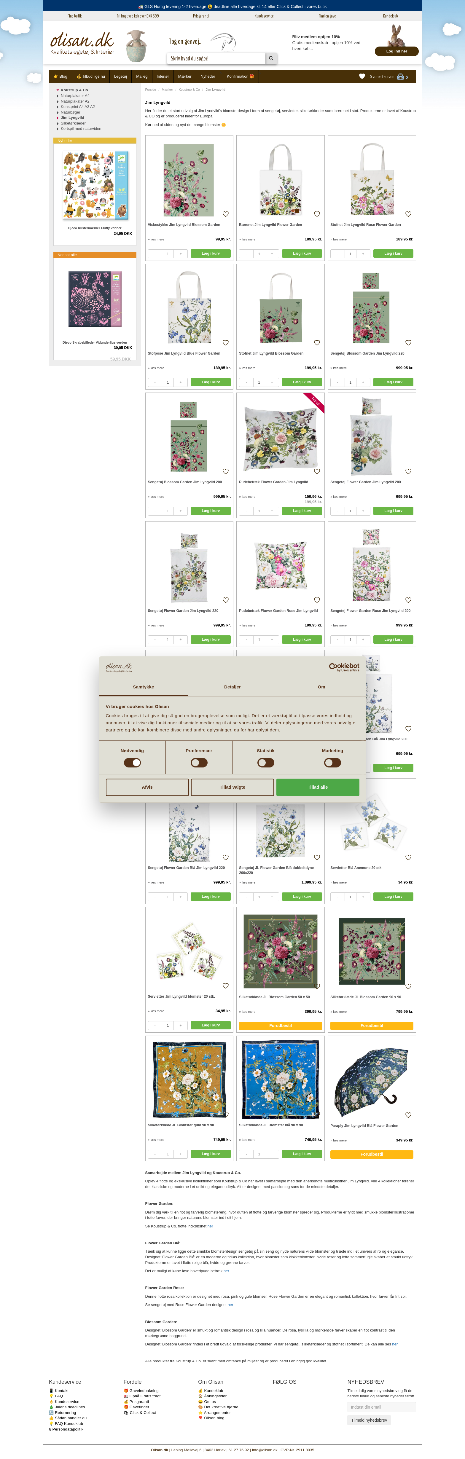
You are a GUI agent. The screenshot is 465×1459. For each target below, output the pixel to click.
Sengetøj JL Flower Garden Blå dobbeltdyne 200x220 (276, 870)
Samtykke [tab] (143, 687)
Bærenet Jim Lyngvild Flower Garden (270, 225)
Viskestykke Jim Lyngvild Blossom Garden (184, 225)
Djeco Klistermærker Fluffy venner (95, 228)
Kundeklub (390, 16)
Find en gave (327, 16)
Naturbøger (70, 112)
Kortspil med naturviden (81, 128)
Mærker (185, 76)
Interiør (163, 76)
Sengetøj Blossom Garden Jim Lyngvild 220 (367, 353)
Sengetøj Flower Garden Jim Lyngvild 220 (183, 611)
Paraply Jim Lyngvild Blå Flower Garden (364, 1126)
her (210, 1226)
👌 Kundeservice (64, 1401)
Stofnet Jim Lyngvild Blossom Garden (271, 353)
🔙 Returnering (62, 1412)
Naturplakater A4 (75, 95)
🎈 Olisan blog (211, 1418)
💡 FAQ (56, 1396)
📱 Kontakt (59, 1390)
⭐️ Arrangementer (214, 1412)
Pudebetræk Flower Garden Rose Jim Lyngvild (278, 611)
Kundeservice (264, 16)
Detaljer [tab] (232, 687)
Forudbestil (280, 1025)
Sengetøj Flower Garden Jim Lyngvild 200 (365, 482)
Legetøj (120, 76)
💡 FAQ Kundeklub (66, 1423)
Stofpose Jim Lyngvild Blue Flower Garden (184, 353)
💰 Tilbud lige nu (91, 76)
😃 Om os (207, 1401)
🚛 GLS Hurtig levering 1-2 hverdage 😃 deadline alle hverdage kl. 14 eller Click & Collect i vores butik (232, 6)
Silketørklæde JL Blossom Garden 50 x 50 (274, 997)
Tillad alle (318, 787)
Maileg (141, 76)
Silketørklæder (73, 123)
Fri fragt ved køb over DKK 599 (138, 16)
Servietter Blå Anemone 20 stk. (356, 868)
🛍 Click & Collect (140, 1412)
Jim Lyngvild (72, 117)
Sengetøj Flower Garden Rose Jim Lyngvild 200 (370, 611)
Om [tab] (321, 687)
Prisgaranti (201, 16)
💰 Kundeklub (210, 1390)
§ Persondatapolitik (66, 1429)
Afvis (147, 787)
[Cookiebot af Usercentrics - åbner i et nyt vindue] (333, 667)
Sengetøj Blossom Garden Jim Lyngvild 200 (185, 482)
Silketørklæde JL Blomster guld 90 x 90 (181, 1125)
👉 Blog (60, 76)
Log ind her (396, 51)
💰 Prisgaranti (136, 1401)
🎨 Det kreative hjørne (218, 1407)
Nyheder (208, 76)
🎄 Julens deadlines (67, 1407)
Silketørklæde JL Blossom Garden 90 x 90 (365, 997)
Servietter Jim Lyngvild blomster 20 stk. (181, 996)
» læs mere (156, 239)
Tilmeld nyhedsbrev (369, 1420)
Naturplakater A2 (75, 101)
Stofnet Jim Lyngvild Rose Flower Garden (365, 225)
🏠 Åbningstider (212, 1396)
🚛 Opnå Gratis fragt (142, 1396)
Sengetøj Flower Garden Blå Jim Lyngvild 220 (186, 868)
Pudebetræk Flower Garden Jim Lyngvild (273, 482)
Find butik (75, 16)
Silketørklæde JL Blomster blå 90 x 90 (271, 1125)
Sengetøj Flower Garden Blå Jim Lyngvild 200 (368, 739)
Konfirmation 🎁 (240, 76)
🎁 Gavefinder (136, 1407)
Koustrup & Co (189, 89)
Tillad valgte (232, 787)
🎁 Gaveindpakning (141, 1390)
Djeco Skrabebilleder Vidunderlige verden (95, 342)
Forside (150, 89)
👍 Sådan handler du (68, 1418)
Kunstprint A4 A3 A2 (78, 106)
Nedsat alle (67, 255)
